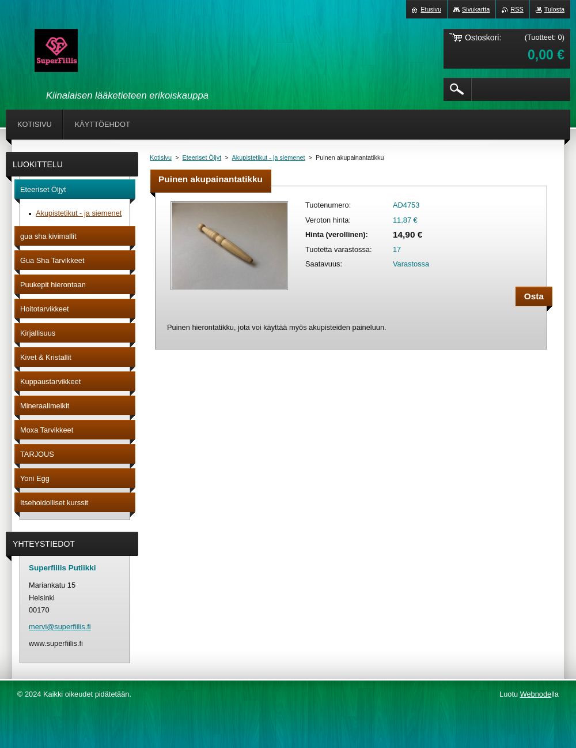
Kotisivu (161, 157)
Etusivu (430, 9)
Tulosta (554, 9)
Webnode (536, 694)
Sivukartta (476, 9)
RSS (516, 9)
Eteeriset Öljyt (202, 157)
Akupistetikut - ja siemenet (268, 157)
